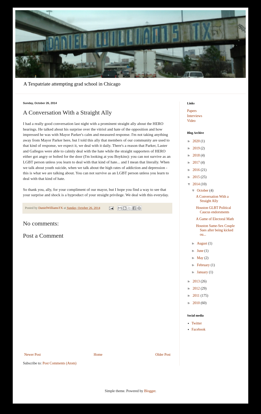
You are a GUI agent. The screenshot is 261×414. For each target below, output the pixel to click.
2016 (197, 170)
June (200, 251)
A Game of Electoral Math (215, 219)
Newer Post (32, 354)
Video (191, 121)
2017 (197, 162)
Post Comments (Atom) (59, 363)
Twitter (197, 323)
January (203, 272)
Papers (192, 111)
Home (98, 354)
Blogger (149, 391)
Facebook (198, 329)
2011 (197, 295)
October (203, 190)
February (204, 265)
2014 (197, 184)
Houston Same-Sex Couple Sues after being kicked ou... (215, 230)
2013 (197, 281)
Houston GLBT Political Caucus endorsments (213, 210)
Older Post (163, 354)
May (200, 258)
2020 (197, 141)
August (202, 243)
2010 (197, 303)
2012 (197, 288)
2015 (197, 177)
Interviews (194, 116)
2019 (197, 148)
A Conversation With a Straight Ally (212, 199)
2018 (197, 155)
